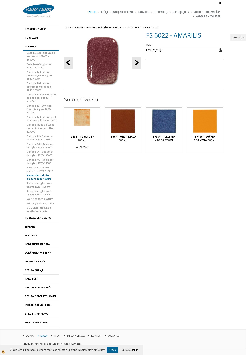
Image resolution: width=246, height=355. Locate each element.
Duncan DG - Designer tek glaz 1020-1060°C (40, 145)
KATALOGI (143, 12)
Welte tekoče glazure (40, 199)
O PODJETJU (179, 12)
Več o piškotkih (130, 349)
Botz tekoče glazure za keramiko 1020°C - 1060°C (41, 56)
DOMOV (30, 335)
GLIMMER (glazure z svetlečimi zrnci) (39, 209)
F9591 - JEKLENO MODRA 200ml (164, 138)
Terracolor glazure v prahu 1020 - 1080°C (39, 185)
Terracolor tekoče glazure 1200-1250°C (39, 177)
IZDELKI (92, 12)
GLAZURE (78, 27)
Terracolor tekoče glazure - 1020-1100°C (40, 169)
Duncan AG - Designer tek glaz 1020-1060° (40, 161)
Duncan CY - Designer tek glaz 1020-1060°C (40, 153)
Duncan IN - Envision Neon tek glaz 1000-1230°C (39, 109)
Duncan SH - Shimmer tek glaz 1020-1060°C (40, 137)
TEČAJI (104, 12)
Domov (67, 27)
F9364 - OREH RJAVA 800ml (123, 138)
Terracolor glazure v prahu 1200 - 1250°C (39, 192)
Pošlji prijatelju (154, 50)
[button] (136, 63)
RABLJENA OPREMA (122, 12)
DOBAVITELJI (161, 12)
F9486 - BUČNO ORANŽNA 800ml (205, 138)
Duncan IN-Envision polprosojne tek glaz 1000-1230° (39, 75)
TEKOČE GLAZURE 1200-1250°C (142, 27)
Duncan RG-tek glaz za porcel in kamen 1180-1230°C (41, 128)
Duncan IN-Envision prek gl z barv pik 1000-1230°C (42, 118)
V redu (112, 349)
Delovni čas (212, 12)
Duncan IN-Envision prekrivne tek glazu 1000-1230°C (39, 87)
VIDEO (197, 12)
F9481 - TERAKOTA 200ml (82, 138)
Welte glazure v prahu (40, 203)
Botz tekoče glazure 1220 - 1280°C (39, 65)
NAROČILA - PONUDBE (208, 16)
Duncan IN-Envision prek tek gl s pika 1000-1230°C (42, 98)
